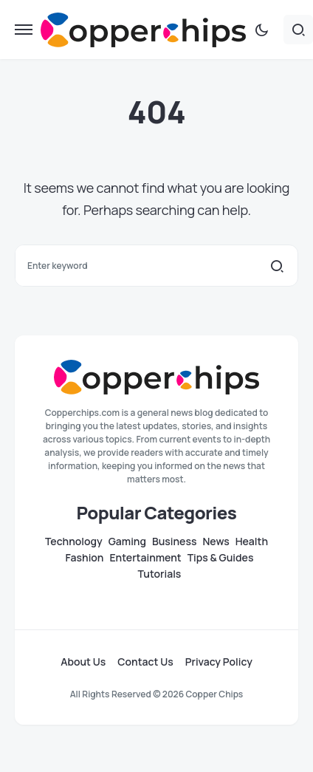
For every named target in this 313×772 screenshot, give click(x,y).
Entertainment (145, 558)
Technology (74, 541)
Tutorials (160, 574)
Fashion (85, 558)
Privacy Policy (218, 662)
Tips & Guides (221, 558)
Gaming (127, 541)
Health (251, 541)
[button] (23, 29)
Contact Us (145, 662)
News (215, 541)
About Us (83, 662)
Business (174, 541)
